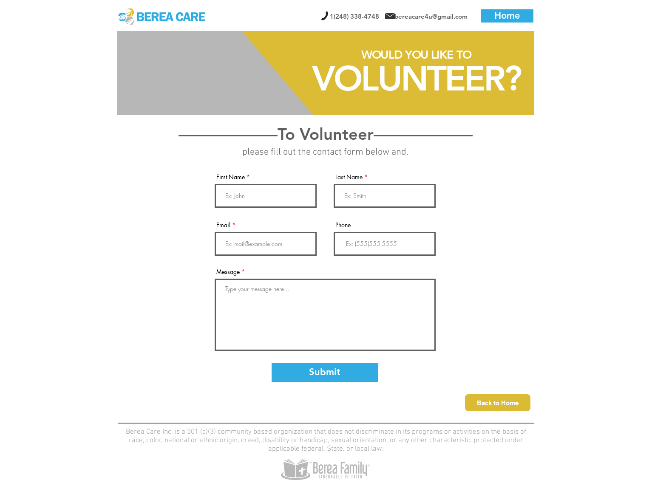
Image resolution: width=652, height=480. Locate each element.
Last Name (349, 177)
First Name (230, 177)
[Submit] (325, 372)
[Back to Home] (497, 402)
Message (228, 272)
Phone (343, 225)
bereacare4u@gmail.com (431, 16)
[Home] (507, 16)
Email (223, 225)
